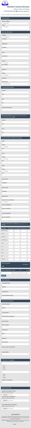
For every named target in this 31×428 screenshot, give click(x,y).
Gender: (4, 60)
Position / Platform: (6, 21)
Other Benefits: (5, 342)
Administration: (5, 291)
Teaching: (4, 286)
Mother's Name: (5, 187)
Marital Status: (5, 81)
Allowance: (4, 338)
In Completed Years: (6, 283)
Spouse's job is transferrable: (8, 199)
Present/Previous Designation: (8, 316)
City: (3, 94)
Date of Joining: (5, 321)
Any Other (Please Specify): (7, 295)
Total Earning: (5, 329)
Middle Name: (4, 43)
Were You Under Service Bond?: (8, 346)
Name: (3, 141)
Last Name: (4, 47)
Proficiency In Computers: (7, 379)
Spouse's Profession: (6, 208)
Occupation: (4, 182)
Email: (3, 52)
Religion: (4, 73)
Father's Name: (5, 179)
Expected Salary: (5, 352)
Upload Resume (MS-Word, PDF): (9, 391)
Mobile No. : (4, 69)
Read (3, 365)
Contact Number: (5, 312)
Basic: (3, 333)
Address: (4, 90)
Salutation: (4, 35)
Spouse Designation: (6, 217)
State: (3, 99)
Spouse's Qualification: (6, 204)
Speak (4, 369)
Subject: (4, 25)
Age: (3, 148)
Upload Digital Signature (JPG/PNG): (9, 404)
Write (3, 367)
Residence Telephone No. (7, 107)
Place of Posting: (5, 324)
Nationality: (4, 78)
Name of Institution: (6, 304)
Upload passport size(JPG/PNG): (9, 396)
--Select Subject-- (15, 26)
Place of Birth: (5, 64)
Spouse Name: (5, 196)
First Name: (4, 38)
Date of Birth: (5, 56)
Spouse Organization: (6, 213)
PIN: (3, 102)
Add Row (3, 275)
